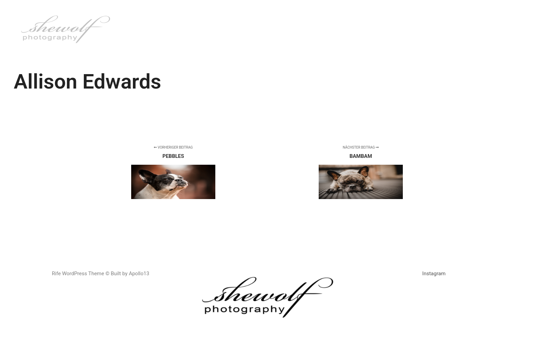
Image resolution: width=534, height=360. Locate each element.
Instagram (434, 273)
